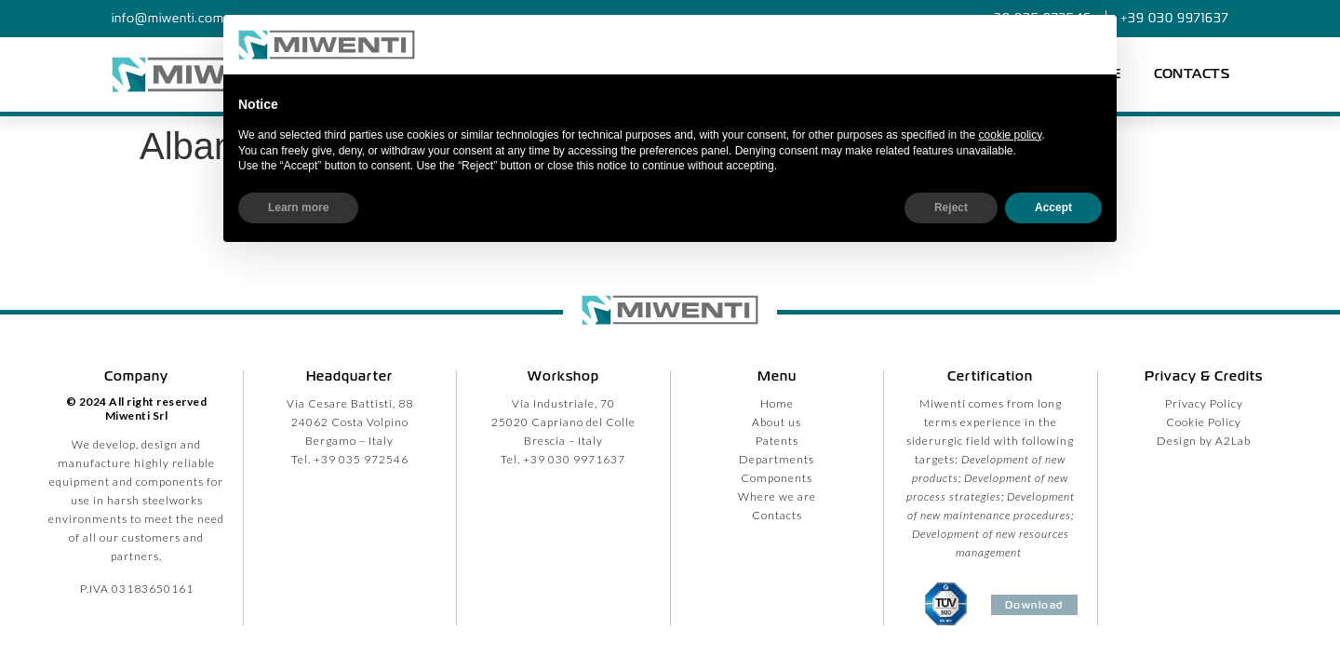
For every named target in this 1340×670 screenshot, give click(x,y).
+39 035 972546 (361, 459)
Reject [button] (951, 207)
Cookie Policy (1203, 422)
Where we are (777, 496)
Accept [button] (1053, 207)
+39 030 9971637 (574, 459)
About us (776, 422)
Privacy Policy (1204, 403)
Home (777, 403)
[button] (1092, 45)
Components (776, 478)
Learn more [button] (298, 207)
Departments (776, 459)
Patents (777, 441)
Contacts (1191, 74)
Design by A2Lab (1204, 441)
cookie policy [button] (1010, 134)
